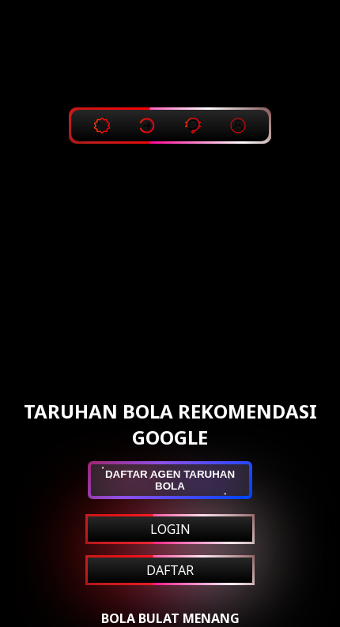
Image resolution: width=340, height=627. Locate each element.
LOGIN (170, 529)
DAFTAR (170, 570)
